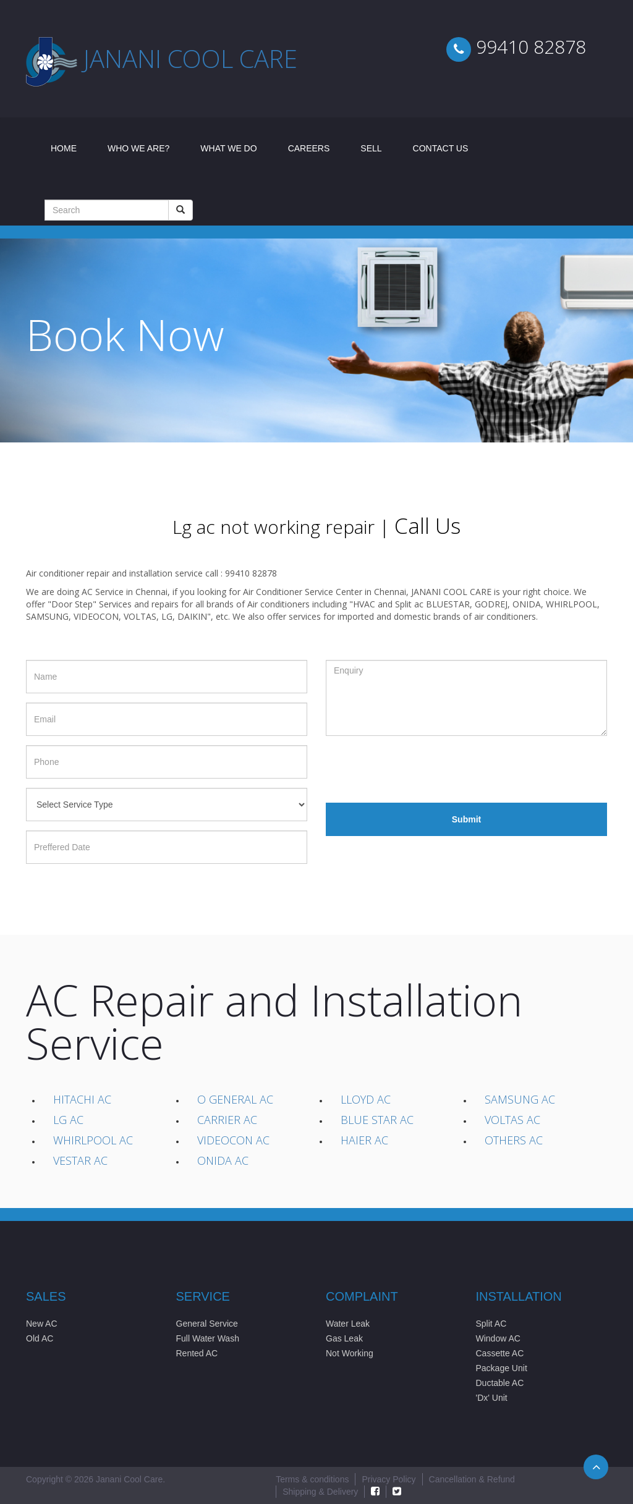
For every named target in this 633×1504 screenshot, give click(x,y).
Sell (370, 148)
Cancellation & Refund (472, 1479)
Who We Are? (138, 148)
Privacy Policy (388, 1479)
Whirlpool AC (93, 1140)
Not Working (349, 1353)
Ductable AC (500, 1383)
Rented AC (197, 1353)
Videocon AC (233, 1140)
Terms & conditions (312, 1479)
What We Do (228, 148)
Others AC (514, 1140)
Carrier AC (227, 1119)
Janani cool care (190, 58)
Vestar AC (80, 1160)
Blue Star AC (377, 1119)
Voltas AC (512, 1119)
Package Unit (501, 1368)
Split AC (491, 1324)
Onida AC (223, 1160)
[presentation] (420, 769)
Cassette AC (500, 1353)
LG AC (68, 1119)
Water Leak (348, 1324)
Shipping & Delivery (320, 1492)
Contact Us (441, 148)
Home (71, 147)
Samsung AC (520, 1099)
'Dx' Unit (492, 1398)
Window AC (498, 1338)
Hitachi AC (82, 1099)
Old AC (39, 1338)
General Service (207, 1324)
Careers (309, 148)
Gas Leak (344, 1338)
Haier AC (364, 1140)
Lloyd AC (366, 1099)
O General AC (235, 1099)
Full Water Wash (207, 1338)
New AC (41, 1324)
